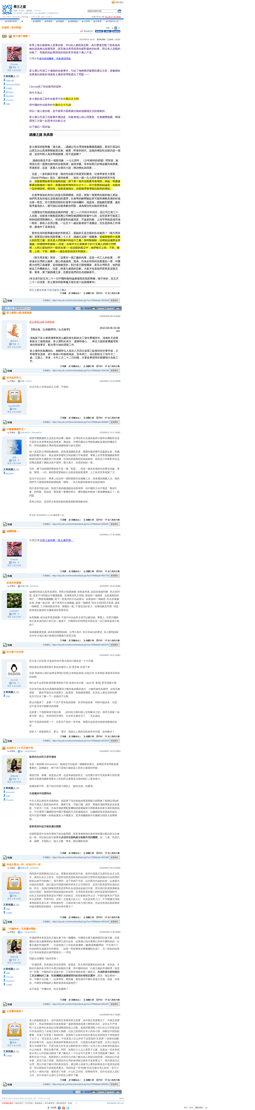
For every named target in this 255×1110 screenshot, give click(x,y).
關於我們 (19, 1103)
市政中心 (112, 21)
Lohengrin (14, 611)
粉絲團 (53, 1107)
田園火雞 (10, 81)
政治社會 (16, 17)
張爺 (8, 104)
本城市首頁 (11, 21)
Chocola (37, 11)
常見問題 (29, 1103)
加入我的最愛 (40, 13)
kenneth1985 (14, 406)
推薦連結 (73, 21)
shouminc (10, 792)
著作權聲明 (49, 1103)
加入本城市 (17, 13)
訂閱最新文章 (52, 13)
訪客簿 (97, 21)
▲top (121, 1098)
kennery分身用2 (13, 84)
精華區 (37, 21)
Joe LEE (14, 680)
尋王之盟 (19, 6)
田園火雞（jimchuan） (30, 586)
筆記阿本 (10, 96)
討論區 (25, 21)
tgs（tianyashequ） (29, 751)
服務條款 (39, 1103)
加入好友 (17, 70)
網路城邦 (119, 2)
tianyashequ (14, 893)
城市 (9, 17)
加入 (191, 1107)
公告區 (86, 21)
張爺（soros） (27, 381)
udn (3, 17)
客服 (70, 1103)
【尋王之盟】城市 (37, 17)
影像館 (60, 21)
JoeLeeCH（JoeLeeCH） (32, 432)
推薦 (117, 39)
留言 (9, 70)
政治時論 (16, 27)
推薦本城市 (28, 13)
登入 (186, 1107)
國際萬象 (25, 17)
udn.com (120, 1103)
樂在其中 (10, 92)
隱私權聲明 (61, 1103)
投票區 (48, 21)
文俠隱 (21, 11)
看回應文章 (87, 31)
